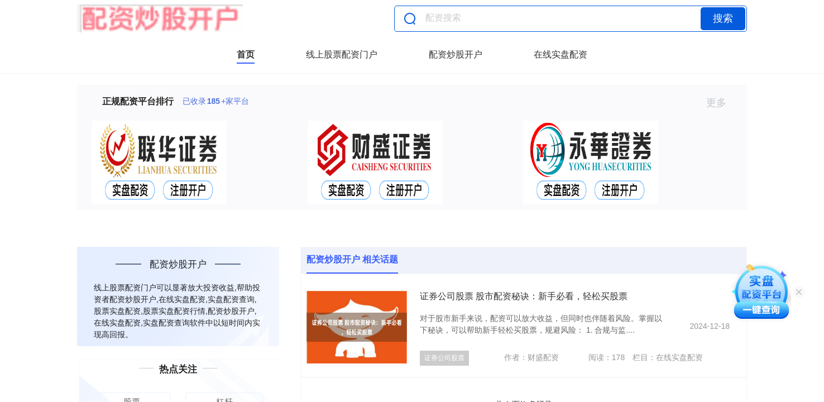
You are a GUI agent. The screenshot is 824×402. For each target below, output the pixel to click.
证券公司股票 (444, 358)
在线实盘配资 (560, 54)
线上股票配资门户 (341, 54)
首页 (246, 54)
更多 (721, 102)
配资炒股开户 (455, 54)
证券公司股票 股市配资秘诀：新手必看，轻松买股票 (523, 296)
